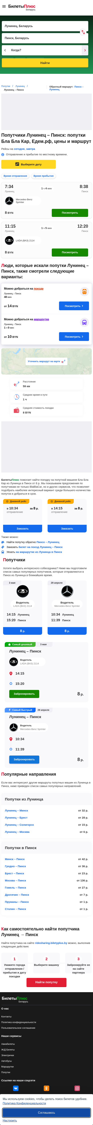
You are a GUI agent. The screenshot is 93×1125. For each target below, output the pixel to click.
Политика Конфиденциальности (24, 1103)
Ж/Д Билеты (8, 1049)
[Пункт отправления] (45, 26)
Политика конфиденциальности (18, 1022)
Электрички (7, 1055)
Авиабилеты (8, 1044)
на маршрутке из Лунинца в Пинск (39, 551)
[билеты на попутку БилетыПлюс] (14, 999)
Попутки (5, 1072)
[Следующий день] (85, 50)
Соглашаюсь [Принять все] (46, 1112)
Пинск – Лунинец (48, 542)
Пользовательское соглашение (18, 1028)
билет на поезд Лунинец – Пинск (40, 547)
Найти (45, 63)
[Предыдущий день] (5, 50)
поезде (38, 288)
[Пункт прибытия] (45, 38)
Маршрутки (7, 1066)
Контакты (6, 1016)
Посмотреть (70, 212)
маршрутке (41, 319)
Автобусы (6, 1061)
